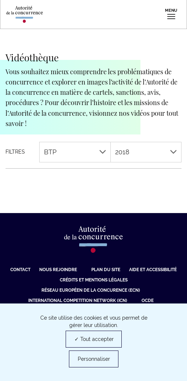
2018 (146, 152)
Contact (20, 269)
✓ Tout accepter (94, 339)
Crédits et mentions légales (94, 280)
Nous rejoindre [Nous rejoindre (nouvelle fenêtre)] (58, 269)
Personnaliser (94, 359)
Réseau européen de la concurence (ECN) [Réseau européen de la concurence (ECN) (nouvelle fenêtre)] (90, 290)
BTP (75, 152)
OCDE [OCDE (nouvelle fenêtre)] (148, 300)
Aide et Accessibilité (153, 269)
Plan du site (105, 269)
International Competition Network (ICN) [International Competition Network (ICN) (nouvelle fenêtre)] (77, 300)
